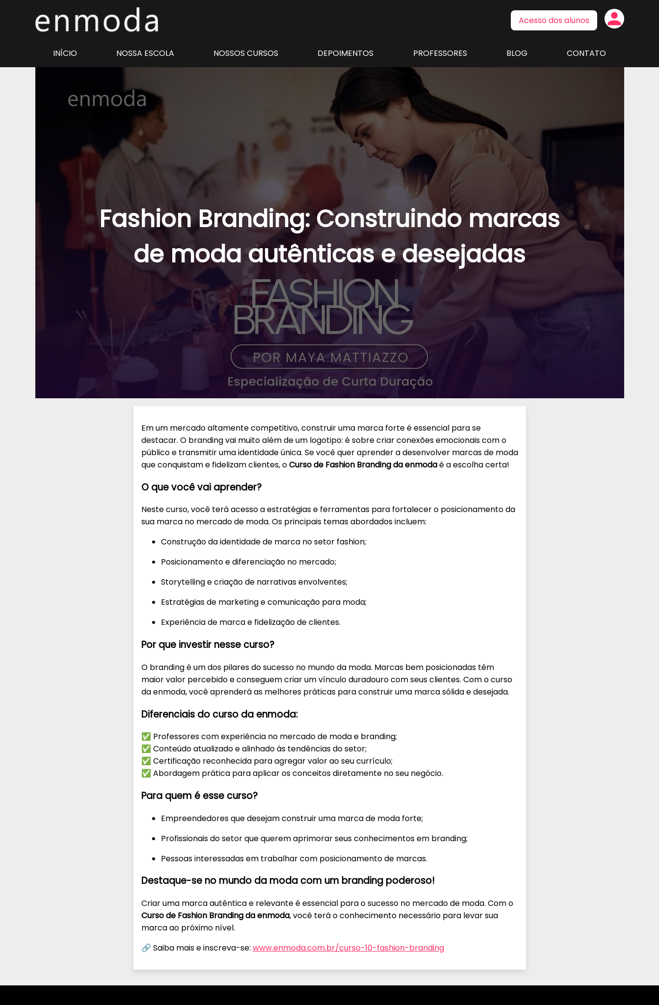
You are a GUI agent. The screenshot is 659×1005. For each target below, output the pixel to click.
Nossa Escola (145, 53)
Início (65, 53)
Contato (586, 53)
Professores (440, 53)
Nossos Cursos (245, 53)
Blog (516, 53)
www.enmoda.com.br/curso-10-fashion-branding (348, 947)
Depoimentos (345, 53)
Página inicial (96, 19)
